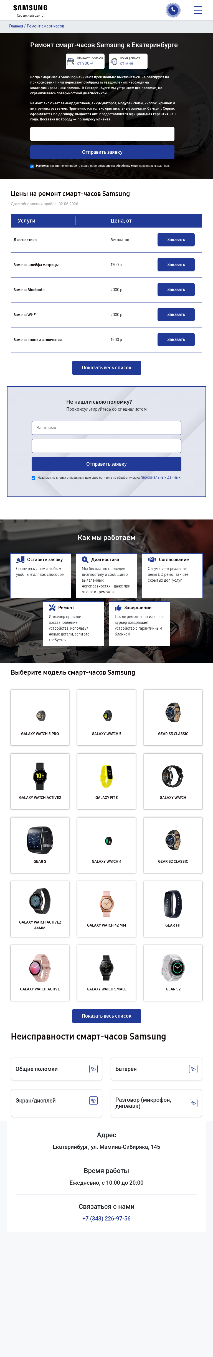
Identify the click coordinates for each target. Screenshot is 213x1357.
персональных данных (154, 166)
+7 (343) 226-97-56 (106, 1218)
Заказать (176, 239)
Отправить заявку (102, 152)
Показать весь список (106, 368)
